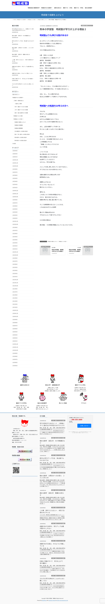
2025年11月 (15, 163)
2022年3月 (15, 273)
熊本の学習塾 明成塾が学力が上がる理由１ (57, 250)
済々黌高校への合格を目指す (21, 131)
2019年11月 (15, 347)
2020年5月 (15, 331)
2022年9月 (15, 258)
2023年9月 (15, 227)
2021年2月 (15, 307)
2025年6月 (15, 175)
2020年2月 (15, 338)
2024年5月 (15, 209)
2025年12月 (15, 160)
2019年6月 (15, 362)
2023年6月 (15, 233)
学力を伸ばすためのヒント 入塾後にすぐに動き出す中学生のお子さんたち (22, 29)
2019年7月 (15, 359)
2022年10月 (15, 255)
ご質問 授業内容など (19, 100)
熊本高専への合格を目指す (21, 137)
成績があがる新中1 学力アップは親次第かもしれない (23, 67)
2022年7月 (15, 261)
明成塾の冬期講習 (19, 125)
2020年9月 (15, 319)
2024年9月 (15, 199)
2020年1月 (15, 341)
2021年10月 (15, 285)
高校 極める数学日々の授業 (21, 113)
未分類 (14, 143)
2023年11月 (15, 221)
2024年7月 (15, 203)
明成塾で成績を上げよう (87, 25)
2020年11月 (15, 313)
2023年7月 (15, 230)
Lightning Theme (52, 600)
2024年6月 (15, 206)
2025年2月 (15, 187)
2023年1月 (15, 249)
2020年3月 (15, 335)
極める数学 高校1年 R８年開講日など (21, 35)
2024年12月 (15, 190)
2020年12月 (15, 310)
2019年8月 (15, 356)
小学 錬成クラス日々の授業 (21, 109)
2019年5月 (15, 365)
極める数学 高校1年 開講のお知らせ (21, 54)
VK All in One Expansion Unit (62, 600)
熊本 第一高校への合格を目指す (22, 134)
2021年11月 (15, 282)
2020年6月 (15, 328)
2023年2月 (15, 246)
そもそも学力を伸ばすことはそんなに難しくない (22, 84)
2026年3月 (15, 153)
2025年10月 (15, 166)
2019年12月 (15, 344)
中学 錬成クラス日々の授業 (21, 106)
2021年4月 (15, 301)
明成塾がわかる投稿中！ (18, 97)
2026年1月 (15, 157)
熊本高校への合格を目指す (21, 140)
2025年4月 (15, 181)
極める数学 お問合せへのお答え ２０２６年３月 (22, 48)
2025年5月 (15, 178)
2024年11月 (15, 193)
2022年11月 (15, 252)
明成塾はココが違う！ (63, 241)
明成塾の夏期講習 (19, 128)
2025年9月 (15, 169)
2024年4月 (15, 212)
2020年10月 (15, 316)
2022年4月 (15, 270)
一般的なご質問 (18, 103)
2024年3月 (15, 215)
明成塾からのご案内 (18, 116)
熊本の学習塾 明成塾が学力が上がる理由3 (75, 250)
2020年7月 (15, 325)
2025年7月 (15, 172)
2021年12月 (15, 279)
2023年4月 (15, 239)
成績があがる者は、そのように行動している (22, 73)
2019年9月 (15, 353)
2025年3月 (15, 184)
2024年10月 (15, 196)
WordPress (44, 600)
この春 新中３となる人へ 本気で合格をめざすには (22, 60)
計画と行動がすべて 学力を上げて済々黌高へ (22, 78)
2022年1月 (15, 276)
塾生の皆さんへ (16, 94)
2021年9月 (15, 289)
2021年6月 (15, 295)
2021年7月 (15, 292)
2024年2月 (15, 218)
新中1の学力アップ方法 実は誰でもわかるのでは (23, 41)
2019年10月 (15, 350)
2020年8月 (15, 322)
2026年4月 (15, 150)
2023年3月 (15, 243)
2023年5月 (15, 236)
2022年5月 (15, 267)
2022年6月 (15, 264)
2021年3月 (15, 304)
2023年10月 (15, 224)
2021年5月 (15, 298)
